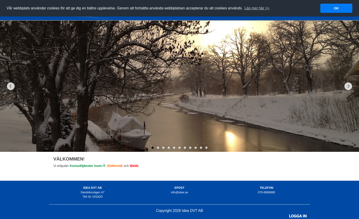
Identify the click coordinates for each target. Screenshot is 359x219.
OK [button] (336, 8)
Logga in (298, 216)
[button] (257, 8)
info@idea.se (179, 192)
